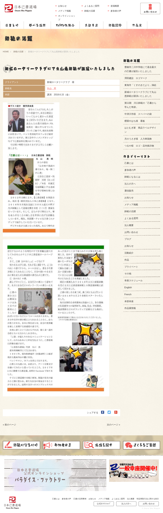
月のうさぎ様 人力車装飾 (138, 139)
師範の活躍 (89, 11)
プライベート (131, 267)
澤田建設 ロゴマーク (135, 78)
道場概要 (115, 6)
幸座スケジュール (133, 280)
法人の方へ (130, 184)
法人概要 (129, 225)
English (128, 287)
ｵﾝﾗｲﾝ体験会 (65, 25)
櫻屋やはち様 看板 (134, 121)
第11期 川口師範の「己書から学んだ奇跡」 (140, 105)
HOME (6, 51)
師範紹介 (115, 25)
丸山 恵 (51, 88)
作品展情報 (130, 308)
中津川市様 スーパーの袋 (138, 114)
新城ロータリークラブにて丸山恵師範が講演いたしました (140, 94)
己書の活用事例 (79, 499)
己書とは (12, 25)
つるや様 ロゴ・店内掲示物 (139, 146)
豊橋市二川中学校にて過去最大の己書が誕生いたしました (140, 69)
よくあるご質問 (91, 6)
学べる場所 (37, 25)
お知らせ (62, 6)
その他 (127, 273)
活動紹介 (129, 253)
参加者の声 (116, 11)
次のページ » (113, 424)
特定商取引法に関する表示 (148, 499)
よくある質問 (131, 218)
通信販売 (129, 190)
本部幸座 (91, 25)
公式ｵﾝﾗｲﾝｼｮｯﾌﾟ (104, 504)
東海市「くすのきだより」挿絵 (140, 85)
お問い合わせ (131, 232)
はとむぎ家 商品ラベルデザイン (140, 130)
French (128, 294)
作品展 (137, 25)
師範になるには (132, 177)
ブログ (127, 239)
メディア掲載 (64, 11)
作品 (126, 260)
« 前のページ (9, 424)
